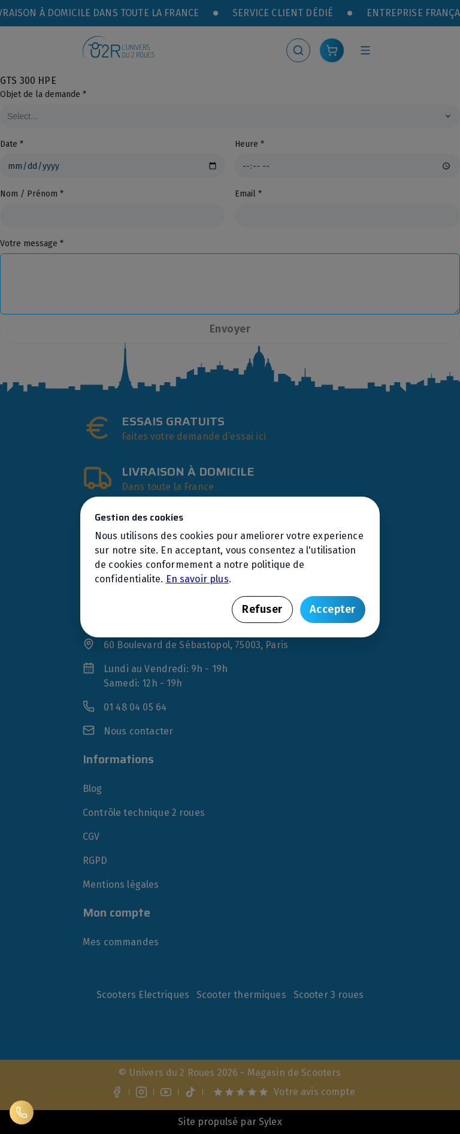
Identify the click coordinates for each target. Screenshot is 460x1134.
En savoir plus (197, 579)
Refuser (262, 609)
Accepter (333, 609)
